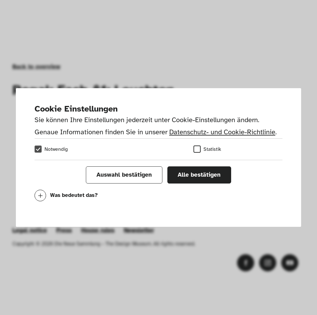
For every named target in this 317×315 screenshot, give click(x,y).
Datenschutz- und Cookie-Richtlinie (222, 132)
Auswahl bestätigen (124, 175)
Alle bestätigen (199, 175)
